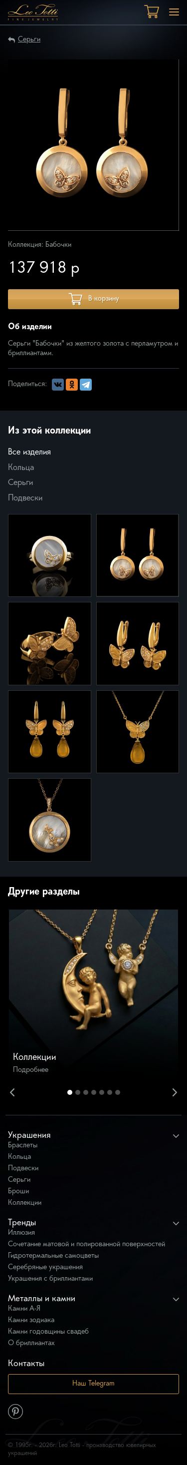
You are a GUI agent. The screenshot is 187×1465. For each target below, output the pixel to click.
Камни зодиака (31, 1320)
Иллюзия (21, 1233)
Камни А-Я (24, 1309)
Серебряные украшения (45, 1267)
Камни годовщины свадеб (48, 1332)
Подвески (25, 498)
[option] (93, 994)
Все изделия (29, 453)
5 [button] (101, 1092)
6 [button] (109, 1092)
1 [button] (69, 1092)
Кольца (21, 468)
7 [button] (117, 1092)
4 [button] (93, 1092)
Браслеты (22, 1145)
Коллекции (24, 1203)
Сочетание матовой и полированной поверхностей (86, 1244)
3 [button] (85, 1092)
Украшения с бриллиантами (50, 1279)
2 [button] (77, 1092)
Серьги (29, 39)
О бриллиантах (31, 1343)
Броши (18, 1191)
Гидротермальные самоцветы (53, 1256)
